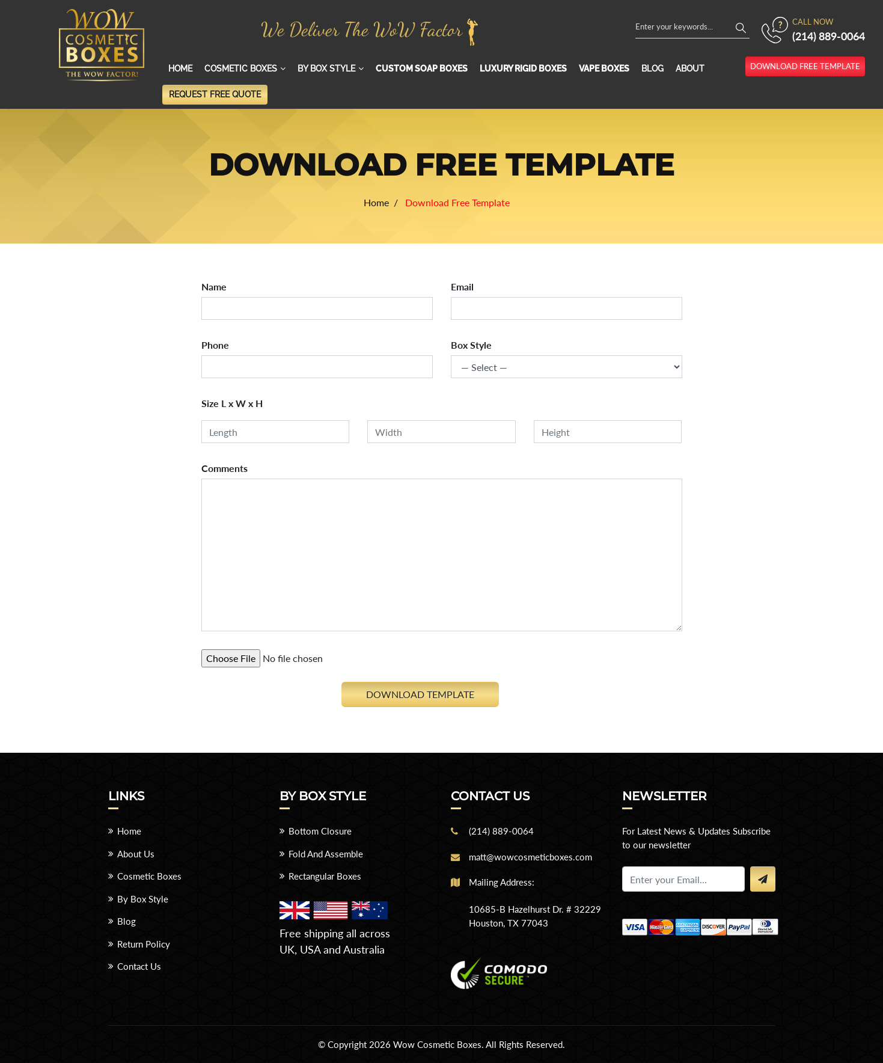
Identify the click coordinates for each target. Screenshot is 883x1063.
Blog (652, 68)
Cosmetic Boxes (240, 68)
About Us (135, 853)
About (690, 68)
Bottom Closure (320, 831)
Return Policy (143, 944)
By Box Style (326, 68)
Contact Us (139, 966)
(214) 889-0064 (828, 36)
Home (180, 68)
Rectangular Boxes (325, 876)
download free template (805, 66)
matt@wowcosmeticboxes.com (530, 856)
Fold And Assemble (326, 853)
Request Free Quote (215, 94)
